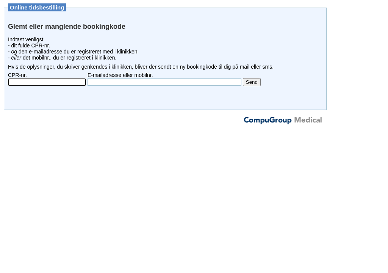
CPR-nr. (17, 75)
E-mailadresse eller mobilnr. (120, 75)
